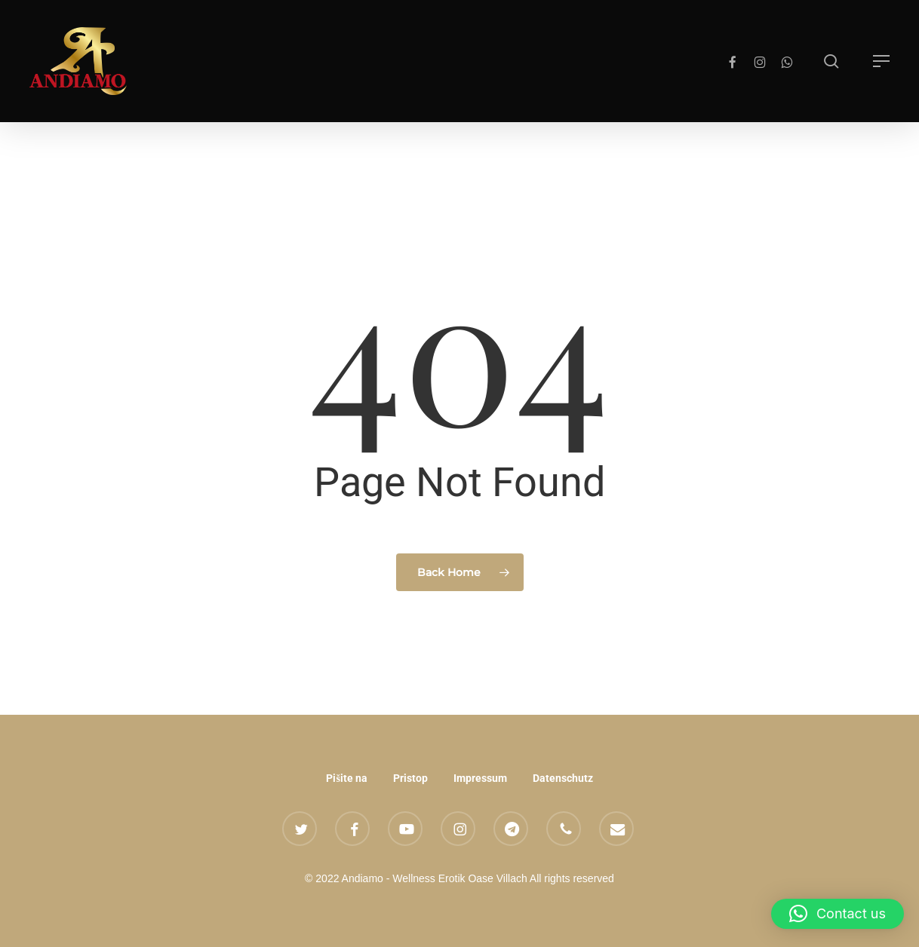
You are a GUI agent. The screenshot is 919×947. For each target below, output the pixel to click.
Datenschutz (563, 778)
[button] (881, 61)
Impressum (480, 778)
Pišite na (346, 778)
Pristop (410, 778)
